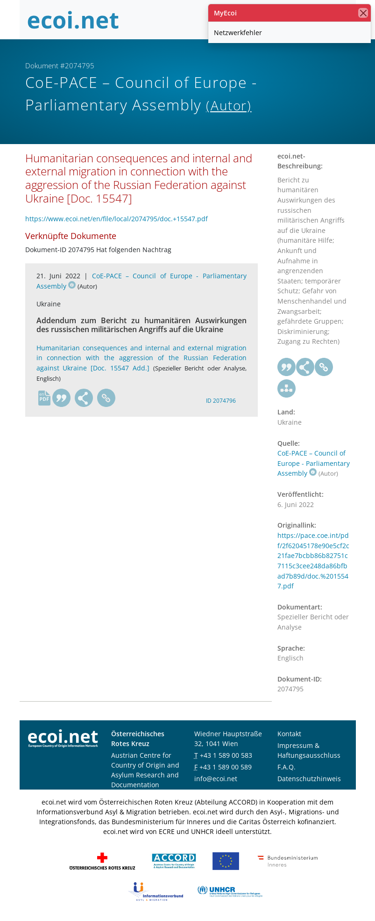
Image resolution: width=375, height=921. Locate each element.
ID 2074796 (221, 401)
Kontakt (289, 733)
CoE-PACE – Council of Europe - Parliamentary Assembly (313, 463)
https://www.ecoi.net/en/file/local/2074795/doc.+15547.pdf (116, 218)
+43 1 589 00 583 (226, 755)
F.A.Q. (286, 766)
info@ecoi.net (215, 778)
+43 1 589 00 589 (225, 766)
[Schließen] (363, 13)
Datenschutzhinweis (309, 778)
